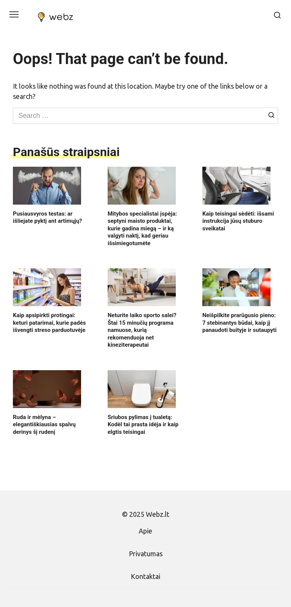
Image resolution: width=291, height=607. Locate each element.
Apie (145, 531)
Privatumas (146, 553)
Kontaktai (145, 576)
